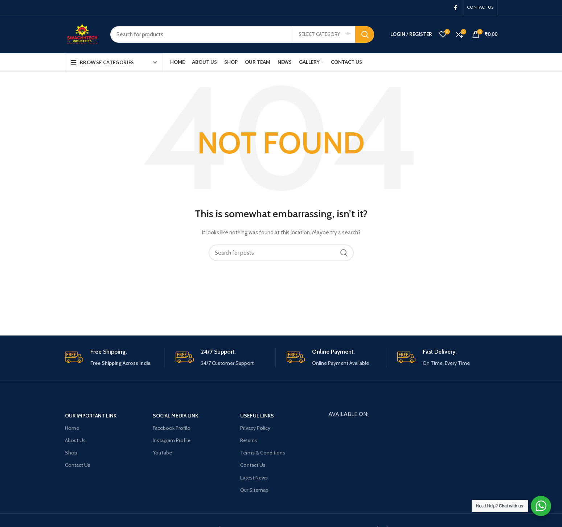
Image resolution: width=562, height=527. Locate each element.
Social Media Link (175, 415)
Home (72, 428)
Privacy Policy (255, 428)
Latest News (254, 477)
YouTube (162, 452)
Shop (71, 452)
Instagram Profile (171, 440)
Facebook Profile (171, 428)
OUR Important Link (90, 415)
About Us (75, 440)
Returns (248, 440)
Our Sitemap (254, 490)
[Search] (242, 34)
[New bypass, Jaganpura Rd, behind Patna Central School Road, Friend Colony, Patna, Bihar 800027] (412, 462)
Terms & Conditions (262, 452)
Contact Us (77, 465)
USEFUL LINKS (257, 415)
